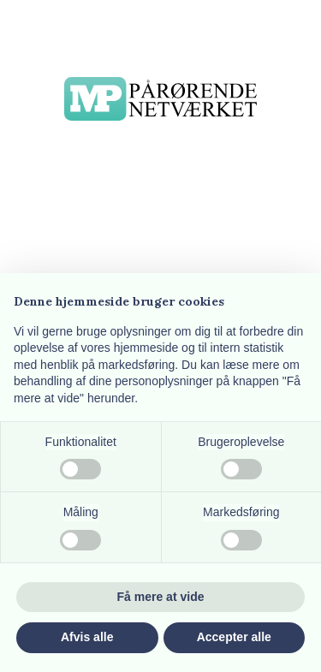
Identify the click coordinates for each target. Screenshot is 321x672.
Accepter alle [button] (234, 637)
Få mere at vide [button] (161, 597)
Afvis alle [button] (87, 637)
